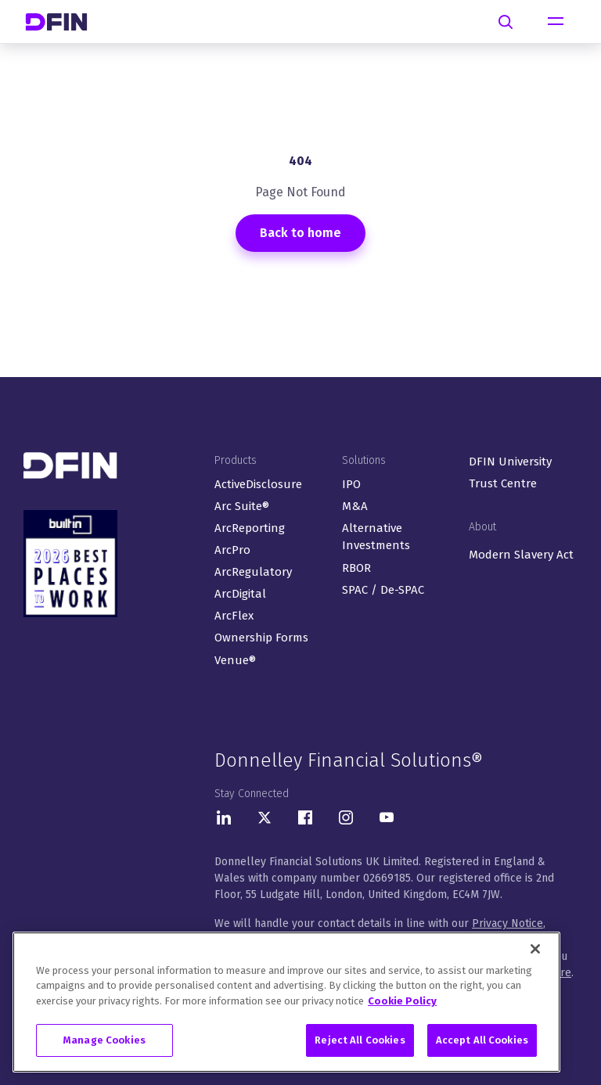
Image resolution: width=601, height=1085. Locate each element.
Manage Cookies (104, 1040)
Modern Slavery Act (521, 555)
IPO (351, 484)
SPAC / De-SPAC (383, 590)
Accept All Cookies (482, 1040)
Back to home (300, 232)
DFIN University (510, 461)
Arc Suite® (241, 506)
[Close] (535, 949)
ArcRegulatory (253, 572)
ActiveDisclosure (258, 484)
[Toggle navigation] (556, 22)
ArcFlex (234, 616)
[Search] (505, 22)
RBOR (356, 568)
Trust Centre (503, 483)
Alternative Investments (376, 537)
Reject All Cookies (360, 1040)
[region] (286, 1002)
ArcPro (232, 550)
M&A (355, 506)
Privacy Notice (507, 923)
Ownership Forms (261, 638)
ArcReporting (249, 528)
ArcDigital (240, 594)
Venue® (235, 660)
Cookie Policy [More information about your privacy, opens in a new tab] (402, 1001)
